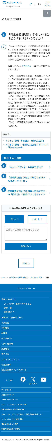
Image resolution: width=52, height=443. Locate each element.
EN (39, 4)
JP (30, 4)
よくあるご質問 (36, 277)
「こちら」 (26, 66)
